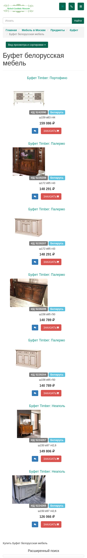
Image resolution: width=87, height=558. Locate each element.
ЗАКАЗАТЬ (51, 130)
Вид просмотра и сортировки (27, 44)
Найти (78, 20)
